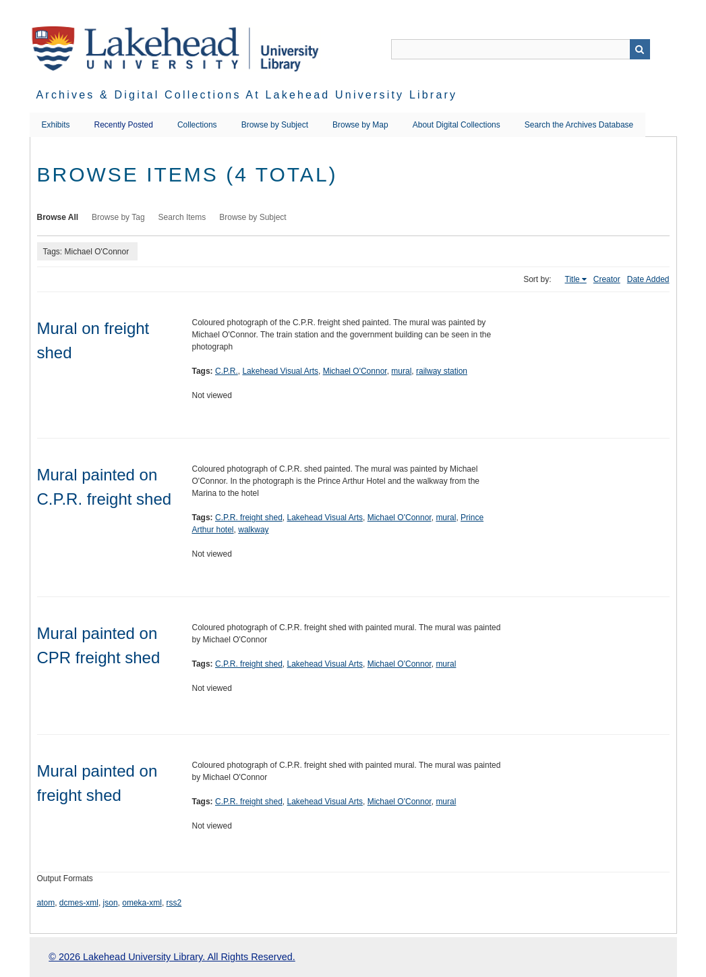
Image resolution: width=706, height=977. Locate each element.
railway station (441, 371)
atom (46, 903)
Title (572, 279)
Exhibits (56, 125)
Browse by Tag (118, 217)
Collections (197, 125)
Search (640, 49)
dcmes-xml (78, 903)
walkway (253, 529)
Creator (606, 279)
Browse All (58, 217)
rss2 (174, 903)
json (110, 903)
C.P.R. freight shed (249, 517)
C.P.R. (226, 371)
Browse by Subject (274, 125)
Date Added (648, 279)
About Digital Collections (456, 125)
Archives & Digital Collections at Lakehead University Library (247, 95)
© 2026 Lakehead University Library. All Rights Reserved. (172, 956)
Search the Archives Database (579, 125)
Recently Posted (123, 125)
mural (401, 371)
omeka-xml (142, 903)
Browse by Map (360, 125)
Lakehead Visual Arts (280, 371)
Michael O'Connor (355, 371)
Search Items (182, 217)
